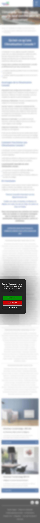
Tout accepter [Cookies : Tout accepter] (12, 297)
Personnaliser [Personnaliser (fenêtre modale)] (12, 307)
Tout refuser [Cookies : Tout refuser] (12, 302)
